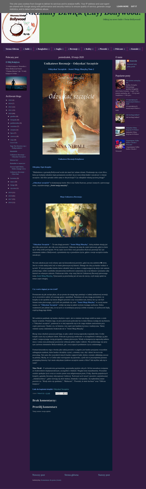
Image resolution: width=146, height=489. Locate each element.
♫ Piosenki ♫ (103, 49)
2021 (10, 110)
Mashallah (13, 151)
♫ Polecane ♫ (119, 49)
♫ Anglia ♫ (58, 49)
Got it (134, 6)
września (13, 126)
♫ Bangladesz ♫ (43, 49)
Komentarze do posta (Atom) (51, 480)
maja (12, 140)
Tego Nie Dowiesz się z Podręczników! (18, 147)
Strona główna (71, 475)
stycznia (13, 188)
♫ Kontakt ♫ (135, 49)
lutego (12, 185)
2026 (10, 100)
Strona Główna (12, 49)
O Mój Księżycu (13, 62)
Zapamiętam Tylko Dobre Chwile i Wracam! (132, 143)
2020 (10, 113)
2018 (10, 196)
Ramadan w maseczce (17, 163)
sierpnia (13, 130)
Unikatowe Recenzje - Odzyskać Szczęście (18, 156)
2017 (10, 199)
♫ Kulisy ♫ (88, 49)
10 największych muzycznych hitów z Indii (133, 102)
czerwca (13, 136)
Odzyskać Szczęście (61, 389)
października (15, 123)
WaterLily (133, 61)
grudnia (13, 116)
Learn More (122, 6)
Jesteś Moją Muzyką (44, 276)
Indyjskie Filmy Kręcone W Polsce (132, 129)
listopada (13, 120)
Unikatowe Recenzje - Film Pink (17, 173)
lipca (12, 133)
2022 (10, 107)
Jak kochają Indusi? (132, 115)
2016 (10, 202)
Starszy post (104, 475)
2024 (10, 103)
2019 (10, 192)
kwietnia (13, 178)
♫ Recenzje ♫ (74, 49)
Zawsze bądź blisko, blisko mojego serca (18, 168)
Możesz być (14, 160)
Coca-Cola (13, 142)
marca (12, 182)
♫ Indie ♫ (27, 49)
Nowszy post (38, 475)
